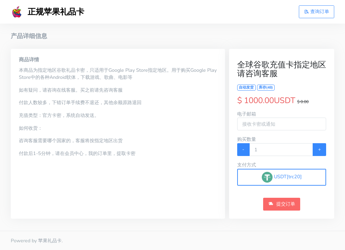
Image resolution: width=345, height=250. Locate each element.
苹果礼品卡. (50, 240)
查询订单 (316, 11)
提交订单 (281, 203)
